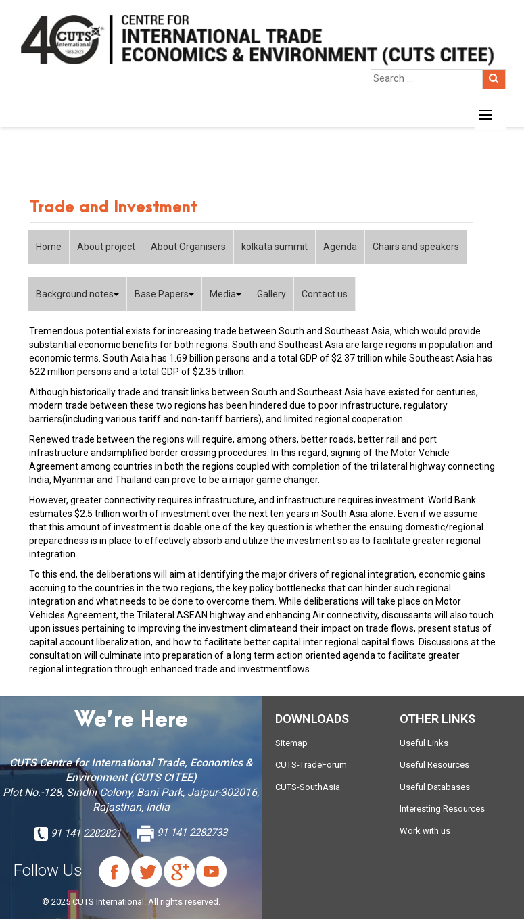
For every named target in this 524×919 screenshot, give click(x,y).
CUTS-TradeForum (311, 765)
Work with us (425, 831)
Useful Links (424, 743)
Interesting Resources (442, 808)
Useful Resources (434, 765)
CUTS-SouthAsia (307, 787)
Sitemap (291, 743)
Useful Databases (435, 787)
